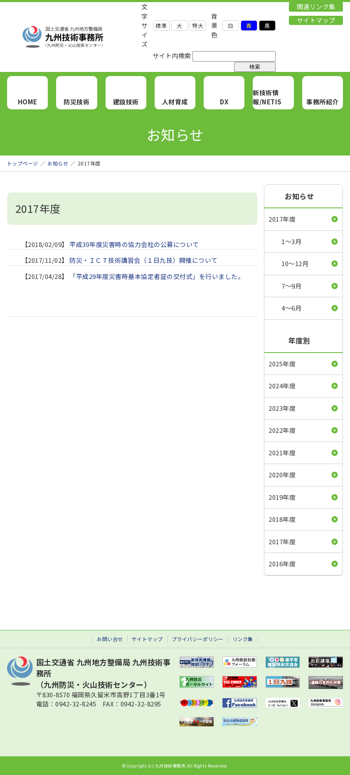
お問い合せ (110, 638)
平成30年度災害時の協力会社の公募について (134, 244)
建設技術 (126, 101)
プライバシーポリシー (198, 638)
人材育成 (175, 101)
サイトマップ (316, 20)
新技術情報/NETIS (267, 97)
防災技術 (76, 101)
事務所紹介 (322, 101)
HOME (27, 101)
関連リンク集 (316, 6)
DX (224, 101)
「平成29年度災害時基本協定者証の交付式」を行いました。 (156, 276)
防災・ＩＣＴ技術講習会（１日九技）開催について (143, 260)
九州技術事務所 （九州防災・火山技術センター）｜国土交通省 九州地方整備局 (74, 37)
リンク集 (242, 638)
